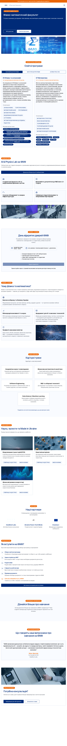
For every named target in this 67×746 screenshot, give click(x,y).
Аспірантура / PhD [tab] (55, 72)
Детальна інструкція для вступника (33, 585)
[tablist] (33, 72)
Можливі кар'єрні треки (8, 126)
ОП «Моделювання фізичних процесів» (13, 80)
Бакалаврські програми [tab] (12, 72)
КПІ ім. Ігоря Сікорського (15, 5)
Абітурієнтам (9, 31)
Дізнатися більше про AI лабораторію (33, 172)
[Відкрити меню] (64, 5)
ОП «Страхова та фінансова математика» (47, 80)
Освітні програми (24, 31)
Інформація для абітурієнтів (13, 701)
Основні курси (6, 105)
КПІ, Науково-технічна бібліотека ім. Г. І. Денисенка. (42, 248)
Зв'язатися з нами (32, 701)
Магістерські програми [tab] (33, 72)
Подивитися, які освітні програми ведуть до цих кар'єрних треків (33, 410)
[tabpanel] (33, 111)
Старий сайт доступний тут (42, 1)
